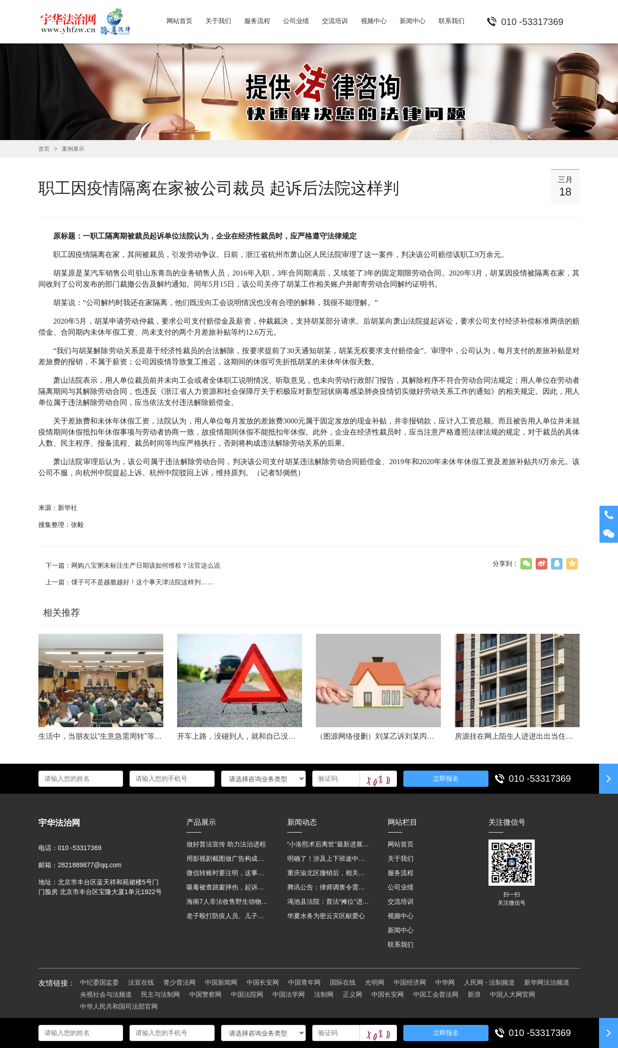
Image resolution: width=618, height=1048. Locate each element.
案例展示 (73, 149)
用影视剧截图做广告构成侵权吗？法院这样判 (227, 858)
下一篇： (132, 565)
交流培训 (401, 901)
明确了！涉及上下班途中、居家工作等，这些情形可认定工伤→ (328, 858)
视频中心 (401, 915)
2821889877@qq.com (90, 865)
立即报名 (446, 778)
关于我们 (401, 858)
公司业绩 (401, 887)
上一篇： (129, 582)
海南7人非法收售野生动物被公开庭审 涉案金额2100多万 (227, 901)
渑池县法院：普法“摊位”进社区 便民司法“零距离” (328, 901)
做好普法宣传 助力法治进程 (226, 844)
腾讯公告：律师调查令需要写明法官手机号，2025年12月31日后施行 (328, 887)
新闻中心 (401, 930)
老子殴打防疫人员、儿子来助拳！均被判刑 (227, 915)
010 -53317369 (540, 778)
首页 (43, 149)
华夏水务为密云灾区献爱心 (326, 915)
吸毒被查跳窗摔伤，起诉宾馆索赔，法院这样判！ (227, 887)
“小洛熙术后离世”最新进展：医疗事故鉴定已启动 (328, 844)
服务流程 (401, 872)
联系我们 (401, 944)
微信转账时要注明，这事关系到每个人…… (227, 872)
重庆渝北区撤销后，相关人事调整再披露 (328, 872)
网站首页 (401, 844)
